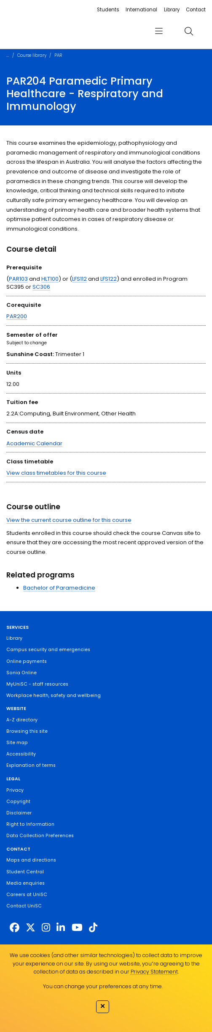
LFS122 (108, 279)
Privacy (15, 790)
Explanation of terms (31, 765)
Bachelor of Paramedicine (59, 588)
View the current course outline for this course (68, 520)
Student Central (25, 872)
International (141, 9)
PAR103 (18, 279)
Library (172, 9)
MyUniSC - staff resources (37, 684)
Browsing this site (27, 731)
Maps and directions (31, 860)
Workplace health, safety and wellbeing (53, 695)
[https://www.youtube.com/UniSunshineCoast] (77, 927)
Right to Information (30, 824)
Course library (31, 55)
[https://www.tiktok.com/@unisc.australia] (93, 927)
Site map (17, 742)
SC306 (41, 287)
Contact (196, 9)
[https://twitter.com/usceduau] (30, 927)
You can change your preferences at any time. (103, 986)
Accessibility (21, 754)
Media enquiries (25, 883)
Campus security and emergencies (48, 649)
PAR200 (16, 316)
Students (108, 9)
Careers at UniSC (26, 894)
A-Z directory (22, 720)
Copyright (18, 801)
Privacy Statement (154, 971)
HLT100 (50, 279)
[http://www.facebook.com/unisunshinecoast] (14, 927)
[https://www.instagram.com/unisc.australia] (46, 927)
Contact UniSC (24, 906)
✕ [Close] (102, 1006)
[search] (189, 31)
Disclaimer (19, 813)
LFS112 (79, 279)
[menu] (159, 31)
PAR (58, 55)
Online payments (26, 661)
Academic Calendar (34, 443)
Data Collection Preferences (40, 836)
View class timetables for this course (56, 473)
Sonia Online (21, 673)
